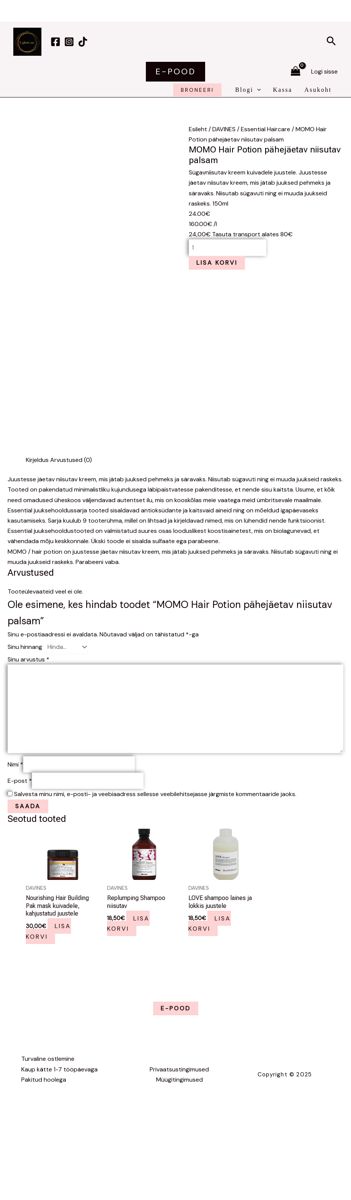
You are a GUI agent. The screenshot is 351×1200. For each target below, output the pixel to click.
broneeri (197, 89)
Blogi (248, 90)
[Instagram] (69, 41)
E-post (20, 781)
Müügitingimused (179, 1080)
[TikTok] (82, 41)
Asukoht (318, 89)
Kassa (282, 89)
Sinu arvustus (28, 659)
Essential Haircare (265, 129)
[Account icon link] (324, 71)
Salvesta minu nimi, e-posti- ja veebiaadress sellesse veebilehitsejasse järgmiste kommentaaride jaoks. (155, 794)
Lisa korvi (216, 263)
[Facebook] (55, 41)
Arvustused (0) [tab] (71, 460)
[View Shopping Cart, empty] (295, 72)
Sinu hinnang (25, 647)
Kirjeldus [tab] (37, 460)
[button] (331, 42)
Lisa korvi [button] (48, 931)
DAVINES (224, 129)
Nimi (15, 764)
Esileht (198, 129)
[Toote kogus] (227, 247)
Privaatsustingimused (179, 1069)
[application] (257, 90)
